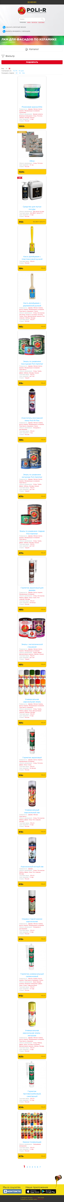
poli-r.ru (35, 1197)
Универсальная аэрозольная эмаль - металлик (32, 1033)
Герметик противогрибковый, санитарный (32, 1094)
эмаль (29, 22)
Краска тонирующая (32, 1142)
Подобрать (32, 62)
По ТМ (15, 70)
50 (20, 73)
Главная (4, 42)
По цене (21, 70)
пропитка (34, 22)
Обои (32, 161)
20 (16, 73)
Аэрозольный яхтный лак (32, 867)
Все (24, 73)
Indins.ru (40, 1199)
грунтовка (41, 22)
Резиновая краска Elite (32, 107)
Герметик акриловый (32, 757)
